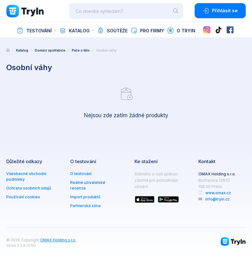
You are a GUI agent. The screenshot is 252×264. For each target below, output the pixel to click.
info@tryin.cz (217, 199)
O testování (81, 173)
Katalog (75, 30)
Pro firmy (147, 30)
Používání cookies (23, 197)
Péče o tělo (81, 50)
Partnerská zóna (85, 205)
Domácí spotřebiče (50, 50)
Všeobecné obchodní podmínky (26, 176)
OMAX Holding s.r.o (58, 240)
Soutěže (112, 30)
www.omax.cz (218, 192)
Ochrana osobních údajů (28, 188)
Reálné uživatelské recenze (87, 185)
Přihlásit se (220, 11)
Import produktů (85, 197)
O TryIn (181, 30)
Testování (34, 30)
